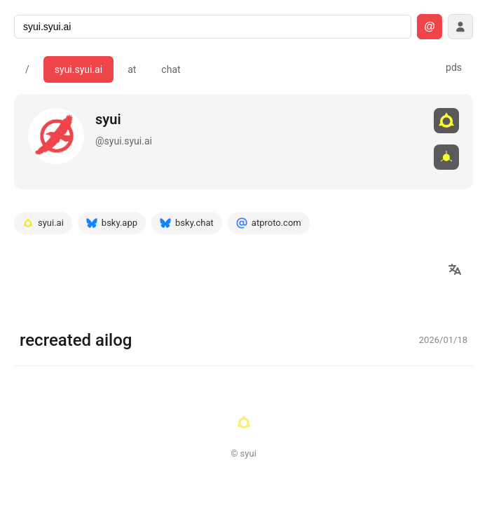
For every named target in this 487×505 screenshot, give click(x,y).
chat (170, 69)
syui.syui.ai (78, 69)
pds (454, 67)
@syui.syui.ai (123, 141)
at (132, 69)
